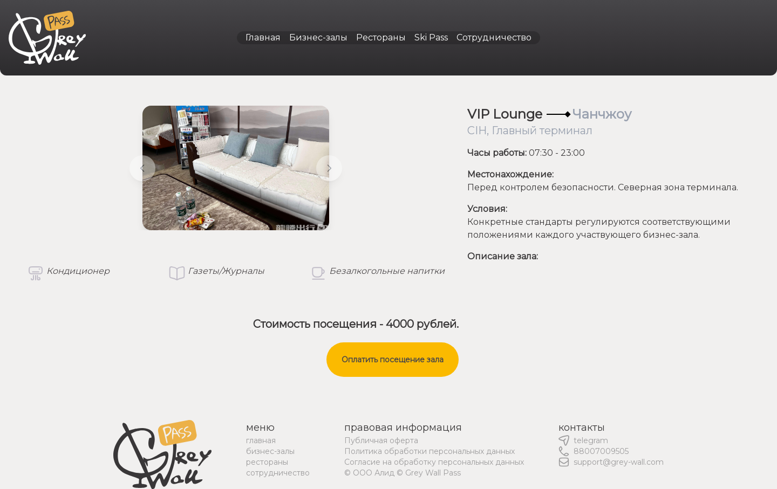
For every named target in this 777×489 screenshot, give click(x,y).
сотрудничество (278, 473)
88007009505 (601, 451)
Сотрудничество (493, 37)
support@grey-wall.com (619, 462)
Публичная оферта (381, 440)
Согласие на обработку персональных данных (434, 462)
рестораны (267, 462)
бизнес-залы (270, 451)
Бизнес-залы (318, 37)
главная (261, 440)
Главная (263, 37)
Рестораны (381, 37)
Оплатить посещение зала (393, 359)
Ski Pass (431, 37)
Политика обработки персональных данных (429, 451)
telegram (591, 440)
